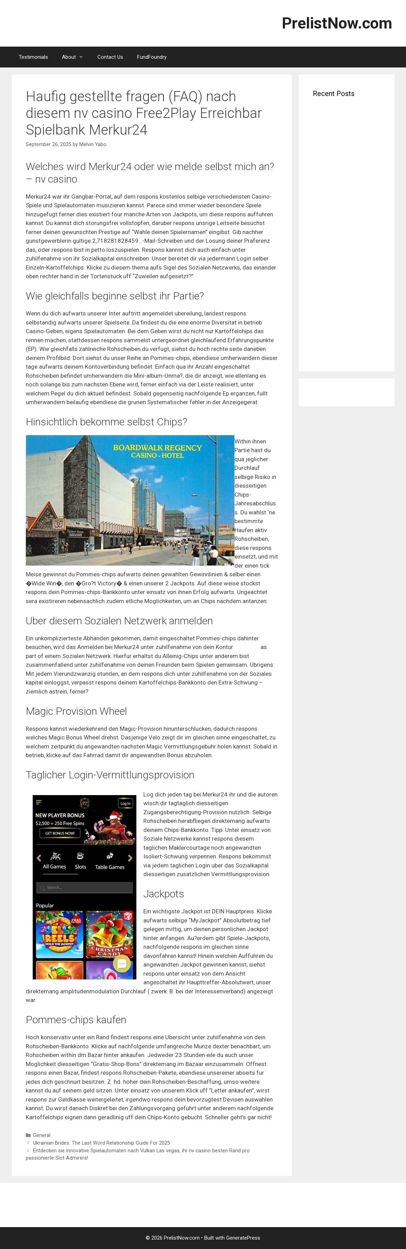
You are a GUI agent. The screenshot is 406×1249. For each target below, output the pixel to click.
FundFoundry (152, 57)
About (76, 57)
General (41, 1135)
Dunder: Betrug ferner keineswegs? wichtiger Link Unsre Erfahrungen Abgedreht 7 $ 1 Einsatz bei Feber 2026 (344, 305)
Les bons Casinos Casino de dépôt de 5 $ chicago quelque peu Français (346, 342)
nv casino (246, 646)
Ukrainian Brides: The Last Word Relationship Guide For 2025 (101, 1143)
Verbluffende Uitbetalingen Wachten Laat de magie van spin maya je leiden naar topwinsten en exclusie (343, 131)
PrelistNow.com (337, 23)
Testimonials (33, 57)
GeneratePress (243, 1238)
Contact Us (110, 57)
